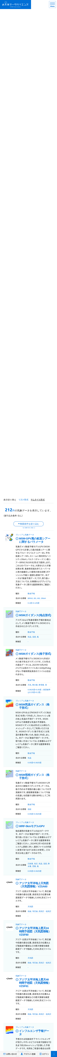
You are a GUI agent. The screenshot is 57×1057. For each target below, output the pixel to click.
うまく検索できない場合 (28, 527)
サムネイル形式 (38, 499)
